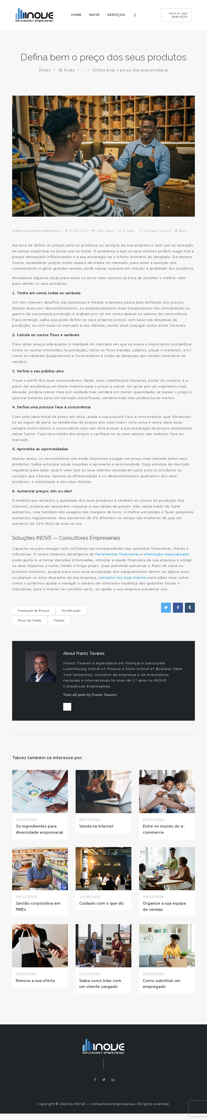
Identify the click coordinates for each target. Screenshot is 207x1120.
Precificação (71, 610)
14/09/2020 (89, 900)
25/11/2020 (153, 823)
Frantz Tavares (157, 231)
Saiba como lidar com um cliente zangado (100, 987)
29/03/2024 (26, 977)
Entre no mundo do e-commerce (164, 833)
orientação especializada (166, 554)
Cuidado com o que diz (101, 907)
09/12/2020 (89, 823)
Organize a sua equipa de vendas (164, 910)
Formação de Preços (33, 610)
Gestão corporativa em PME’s (38, 910)
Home (45, 70)
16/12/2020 (26, 823)
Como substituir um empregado (161, 987)
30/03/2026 (153, 900)
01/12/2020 (89, 977)
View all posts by (90, 694)
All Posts (66, 70)
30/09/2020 (153, 977)
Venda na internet (96, 830)
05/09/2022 (78, 231)
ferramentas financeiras (117, 554)
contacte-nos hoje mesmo (122, 577)
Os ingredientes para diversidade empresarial (39, 833)
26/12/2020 (26, 900)
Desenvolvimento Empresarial (37, 230)
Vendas (59, 620)
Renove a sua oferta (35, 984)
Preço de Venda (29, 620)
